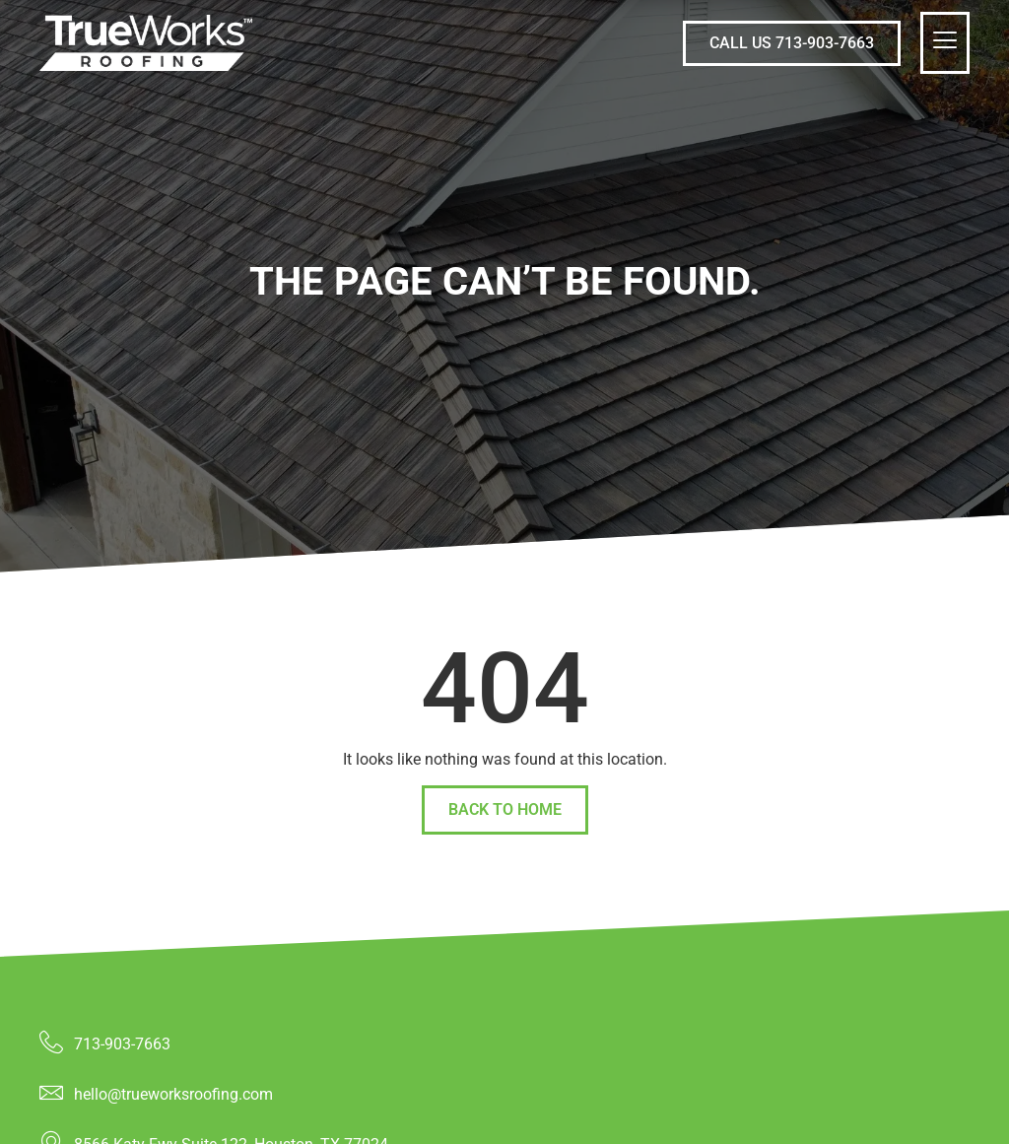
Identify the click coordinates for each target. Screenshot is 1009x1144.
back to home (505, 809)
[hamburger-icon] (945, 43)
